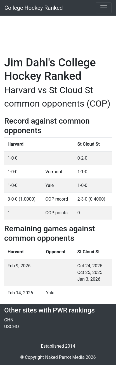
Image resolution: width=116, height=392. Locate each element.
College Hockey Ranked (33, 7)
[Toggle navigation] (104, 7)
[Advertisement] (60, 32)
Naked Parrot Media (64, 357)
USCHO (11, 326)
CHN (8, 320)
